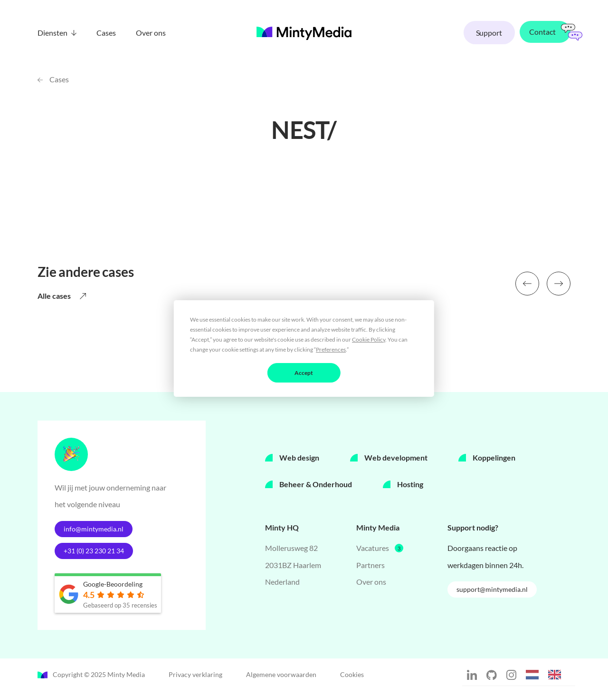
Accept (303, 372)
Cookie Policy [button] (368, 339)
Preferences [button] (331, 349)
